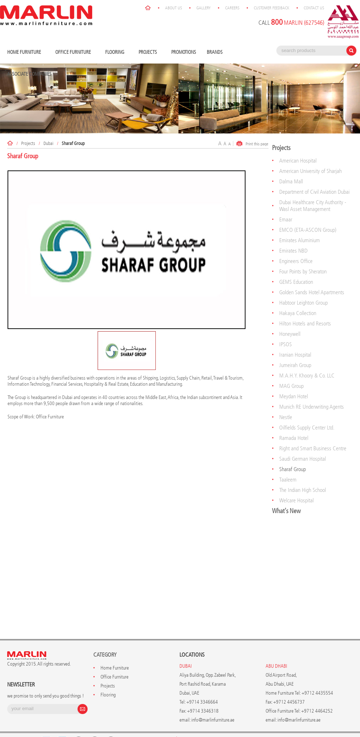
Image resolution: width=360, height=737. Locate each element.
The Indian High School (302, 473)
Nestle (285, 400)
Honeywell (289, 317)
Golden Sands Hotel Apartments (311, 275)
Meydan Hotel (293, 379)
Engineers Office (296, 244)
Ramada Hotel (293, 421)
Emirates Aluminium (299, 223)
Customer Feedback (300, 722)
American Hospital (298, 144)
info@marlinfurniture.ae (212, 703)
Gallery (232, 722)
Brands (216, 36)
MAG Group (291, 369)
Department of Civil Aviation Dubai (314, 175)
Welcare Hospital (296, 483)
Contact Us (342, 722)
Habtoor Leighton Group (303, 286)
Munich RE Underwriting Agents (311, 390)
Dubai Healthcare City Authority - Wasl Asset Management (312, 189)
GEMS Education (296, 265)
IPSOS (285, 327)
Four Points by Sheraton (303, 255)
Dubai (48, 127)
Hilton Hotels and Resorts (305, 307)
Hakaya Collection (297, 296)
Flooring (116, 36)
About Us (202, 722)
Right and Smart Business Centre (312, 431)
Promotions (183, 36)
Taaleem (287, 463)
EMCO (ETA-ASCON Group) (307, 213)
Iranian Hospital (295, 338)
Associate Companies (29, 58)
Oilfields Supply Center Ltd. (307, 411)
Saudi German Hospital (302, 442)
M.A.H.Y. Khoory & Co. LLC (307, 359)
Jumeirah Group (295, 348)
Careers (261, 722)
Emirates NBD (293, 234)
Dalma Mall (291, 164)
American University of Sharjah (310, 154)
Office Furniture (74, 36)
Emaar (285, 202)
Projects (149, 36)
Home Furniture (26, 36)
